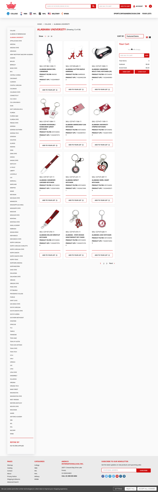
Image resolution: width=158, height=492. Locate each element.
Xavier (12, 413)
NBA (23, 13)
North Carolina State (17, 249)
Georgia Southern (16, 130)
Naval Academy (15, 225)
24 (48, 36)
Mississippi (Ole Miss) (16, 205)
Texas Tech (13, 352)
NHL (42, 13)
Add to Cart (125, 6)
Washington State (16, 396)
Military (54, 14)
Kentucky (13, 164)
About (9, 474)
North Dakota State (16, 256)
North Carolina (15, 242)
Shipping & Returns (13, 479)
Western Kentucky (16, 403)
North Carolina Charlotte (19, 246)
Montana (13, 218)
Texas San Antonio (16, 345)
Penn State (13, 287)
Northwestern (15, 266)
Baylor (12, 61)
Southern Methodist (17, 317)
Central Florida (15, 75)
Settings (118, 489)
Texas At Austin (15, 341)
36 (51, 36)
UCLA (11, 355)
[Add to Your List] (50, 90)
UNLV (11, 358)
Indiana (12, 147)
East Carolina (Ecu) (16, 109)
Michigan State (15, 198)
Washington (14, 393)
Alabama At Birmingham (18, 34)
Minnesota (13, 201)
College (12, 13)
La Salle (12, 167)
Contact (9, 471)
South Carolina (15, 307)
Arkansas (13, 51)
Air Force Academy (16, 417)
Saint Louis (13, 300)
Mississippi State (15, 208)
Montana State (15, 222)
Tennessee (13, 335)
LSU (11, 177)
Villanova (13, 379)
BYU (11, 71)
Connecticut (14, 95)
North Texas (14, 259)
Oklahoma (13, 273)
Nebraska (13, 229)
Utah (11, 369)
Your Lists (146, 13)
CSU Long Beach (15, 102)
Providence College (16, 294)
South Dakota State (16, 311)
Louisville (13, 174)
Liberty (12, 171)
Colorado (13, 89)
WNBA (65, 13)
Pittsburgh (13, 290)
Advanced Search (13, 482)
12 (45, 36)
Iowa (11, 150)
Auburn (12, 58)
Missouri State (15, 215)
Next (112, 263)
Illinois (12, 143)
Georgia (12, 126)
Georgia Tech (14, 133)
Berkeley (13, 65)
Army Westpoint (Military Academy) (21, 54)
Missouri (13, 212)
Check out (142, 72)
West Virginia (14, 399)
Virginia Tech (14, 386)
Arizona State (14, 48)
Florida (12, 112)
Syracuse (13, 324)
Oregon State (14, 283)
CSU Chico (13, 99)
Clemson (13, 82)
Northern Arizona (16, 263)
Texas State (13, 348)
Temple (12, 331)
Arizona (12, 44)
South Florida (14, 314)
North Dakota (14, 253)
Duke (11, 106)
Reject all (130, 489)
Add (146, 55)
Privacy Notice (12, 476)
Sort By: (120, 36)
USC (11, 365)
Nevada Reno (14, 232)
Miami (12, 191)
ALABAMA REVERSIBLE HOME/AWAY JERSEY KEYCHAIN (48, 127)
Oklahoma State (15, 276)
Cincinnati (13, 78)
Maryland (13, 184)
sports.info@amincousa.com (127, 13)
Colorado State (15, 92)
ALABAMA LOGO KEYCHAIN (101, 235)
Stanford (13, 321)
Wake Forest (14, 389)
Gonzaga (13, 136)
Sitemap (10, 465)
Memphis (13, 188)
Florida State (14, 119)
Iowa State (13, 153)
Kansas (12, 157)
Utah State (13, 372)
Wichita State (14, 406)
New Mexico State (15, 239)
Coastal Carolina (15, 85)
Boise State (13, 68)
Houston (13, 140)
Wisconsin (13, 410)
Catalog (9, 468)
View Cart (126, 72)
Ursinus (12, 362)
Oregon (12, 280)
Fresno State (14, 123)
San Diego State (15, 304)
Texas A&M (13, 338)
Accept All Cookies (147, 489)
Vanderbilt (13, 376)
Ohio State (13, 270)
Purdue (12, 297)
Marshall (13, 181)
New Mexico (14, 235)
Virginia (12, 382)
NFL (32, 13)
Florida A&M (14, 116)
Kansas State (14, 160)
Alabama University (16, 37)
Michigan (13, 194)
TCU (11, 328)
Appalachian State (16, 41)
